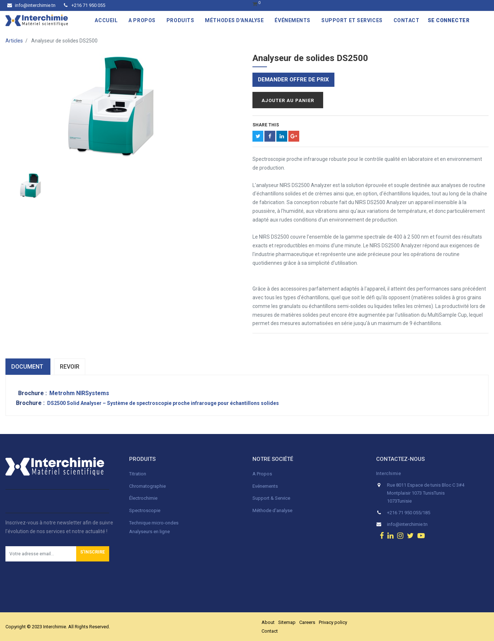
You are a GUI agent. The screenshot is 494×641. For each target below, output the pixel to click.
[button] (92, 553)
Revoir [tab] (69, 366)
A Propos (262, 473)
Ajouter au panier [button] (288, 100)
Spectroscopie (144, 510)
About (268, 622)
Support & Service (271, 498)
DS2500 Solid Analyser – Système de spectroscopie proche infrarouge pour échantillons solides (163, 403)
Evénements (265, 486)
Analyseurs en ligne (149, 531)
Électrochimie (143, 498)
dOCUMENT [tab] (28, 366)
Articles (14, 41)
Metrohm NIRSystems (79, 393)
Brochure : (33, 393)
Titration (137, 473)
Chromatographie (147, 486)
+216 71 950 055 (84, 5)
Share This (265, 124)
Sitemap (287, 622)
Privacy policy (333, 622)
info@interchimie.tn (31, 5)
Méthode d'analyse (272, 510)
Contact (270, 631)
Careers (307, 622)
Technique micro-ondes (153, 523)
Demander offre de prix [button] (293, 79)
